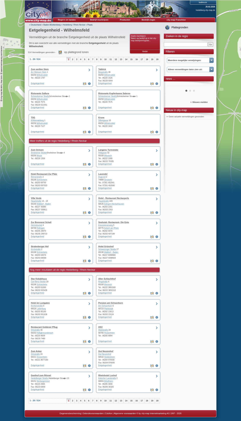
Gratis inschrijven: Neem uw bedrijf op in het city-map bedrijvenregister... (144, 38)
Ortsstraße (35, 330)
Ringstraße (103, 282)
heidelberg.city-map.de (205, 10)
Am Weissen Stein (38, 72)
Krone (101, 117)
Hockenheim (109, 333)
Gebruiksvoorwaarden (93, 413)
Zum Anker (36, 351)
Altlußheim (108, 381)
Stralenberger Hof (40, 246)
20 (157, 59)
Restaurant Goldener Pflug (44, 327)
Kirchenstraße (37, 306)
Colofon (108, 413)
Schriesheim (42, 180)
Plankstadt (108, 309)
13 (121, 59)
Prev (172, 84)
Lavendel (102, 174)
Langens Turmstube (108, 150)
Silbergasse (103, 120)
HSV (100, 327)
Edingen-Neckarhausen (114, 204)
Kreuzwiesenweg (105, 225)
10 (105, 59)
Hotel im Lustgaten (40, 303)
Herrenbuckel (36, 225)
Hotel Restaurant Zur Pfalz (44, 174)
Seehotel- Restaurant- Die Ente (113, 222)
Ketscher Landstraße (107, 378)
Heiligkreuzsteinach (45, 333)
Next (208, 84)
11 (111, 59)
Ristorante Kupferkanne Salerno (114, 93)
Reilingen (41, 228)
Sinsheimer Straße (39, 153)
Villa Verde (36, 198)
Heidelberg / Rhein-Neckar (74, 25)
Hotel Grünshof (106, 246)
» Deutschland (35, 25)
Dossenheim (42, 357)
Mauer (39, 156)
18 (147, 59)
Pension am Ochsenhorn (110, 303)
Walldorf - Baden (44, 204)
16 (136, 59)
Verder (145, 51)
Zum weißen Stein (40, 69)
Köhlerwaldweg (37, 120)
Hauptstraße (36, 201)
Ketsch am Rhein (111, 228)
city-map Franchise (176, 20)
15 (131, 59)
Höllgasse (102, 153)
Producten (125, 20)
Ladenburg (41, 309)
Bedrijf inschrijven (99, 20)
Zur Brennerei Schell (41, 222)
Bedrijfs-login (148, 20)
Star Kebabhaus (39, 279)
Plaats (90, 25)
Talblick (102, 69)
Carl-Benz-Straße (38, 282)
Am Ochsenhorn (105, 306)
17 (142, 59)
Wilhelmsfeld (42, 75)
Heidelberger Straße (40, 378)
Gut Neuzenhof (105, 351)
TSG (33, 117)
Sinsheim (108, 180)
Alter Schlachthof (107, 279)
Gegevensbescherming (70, 413)
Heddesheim (109, 357)
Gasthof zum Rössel (41, 375)
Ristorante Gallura (40, 93)
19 (152, 59)
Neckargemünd (43, 381)
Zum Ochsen (37, 150)
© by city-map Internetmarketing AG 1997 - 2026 (159, 413)
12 (116, 59)
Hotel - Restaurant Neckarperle (113, 198)
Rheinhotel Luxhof (107, 375)
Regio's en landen (67, 20)
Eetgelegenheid (37, 83)
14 (126, 59)
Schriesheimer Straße (40, 96)
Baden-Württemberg (52, 25)
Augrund (102, 177)
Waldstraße (103, 330)
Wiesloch (108, 156)
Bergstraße (103, 72)
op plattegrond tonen (76, 52)
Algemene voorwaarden (125, 413)
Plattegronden (179, 27)
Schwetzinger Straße (107, 249)
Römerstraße (36, 177)
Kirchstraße (36, 249)
